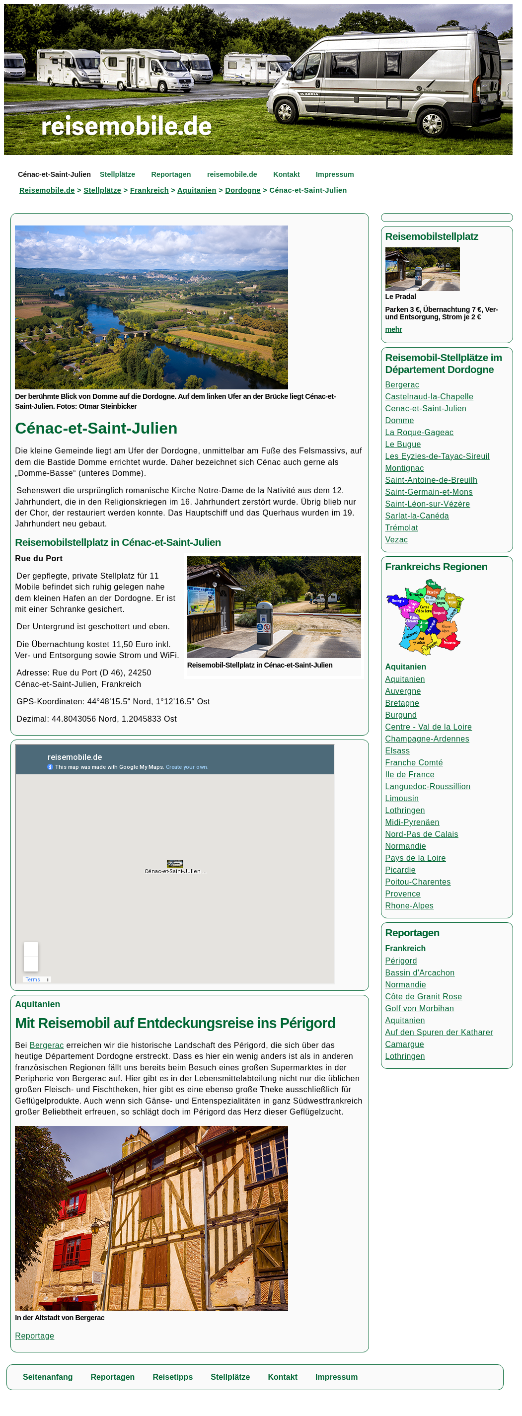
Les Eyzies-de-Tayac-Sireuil (437, 456)
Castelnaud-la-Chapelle (429, 396)
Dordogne (242, 190)
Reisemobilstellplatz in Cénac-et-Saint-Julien (118, 542)
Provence (403, 894)
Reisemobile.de (47, 190)
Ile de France (410, 774)
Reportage (34, 1336)
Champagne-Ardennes (427, 739)
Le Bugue (403, 444)
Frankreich (149, 190)
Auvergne (403, 691)
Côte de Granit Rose (423, 996)
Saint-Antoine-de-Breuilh (431, 480)
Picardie (400, 870)
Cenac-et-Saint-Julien (426, 408)
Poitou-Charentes (418, 882)
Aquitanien (197, 190)
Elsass (397, 750)
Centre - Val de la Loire (428, 727)
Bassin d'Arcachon (420, 973)
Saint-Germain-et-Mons (429, 492)
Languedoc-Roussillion (428, 786)
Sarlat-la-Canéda (417, 516)
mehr (393, 329)
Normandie (406, 846)
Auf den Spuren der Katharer (439, 1032)
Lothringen (405, 810)
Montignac (404, 468)
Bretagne (402, 703)
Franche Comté (414, 762)
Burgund (401, 715)
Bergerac (47, 1045)
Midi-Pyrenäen (412, 822)
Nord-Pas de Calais (421, 834)
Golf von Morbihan (419, 1008)
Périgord (401, 961)
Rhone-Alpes (409, 905)
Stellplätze (102, 190)
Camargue (405, 1044)
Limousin (402, 798)
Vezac (396, 539)
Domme (399, 420)
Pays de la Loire (415, 858)
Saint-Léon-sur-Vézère (427, 504)
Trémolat (401, 527)
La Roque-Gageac (419, 432)
